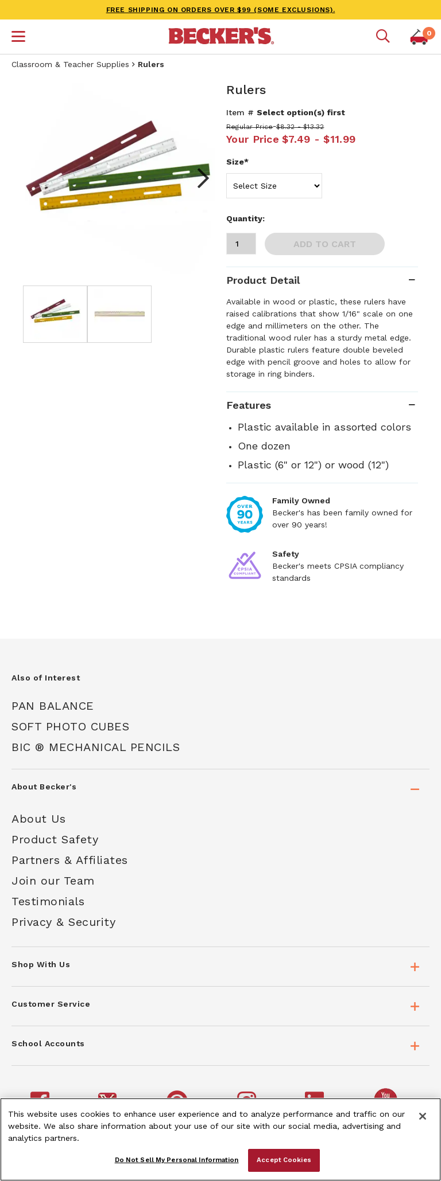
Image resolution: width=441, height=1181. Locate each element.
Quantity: (245, 218)
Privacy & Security (63, 922)
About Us (38, 819)
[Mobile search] (383, 36)
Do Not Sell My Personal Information (177, 1160)
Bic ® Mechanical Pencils (95, 747)
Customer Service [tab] (50, 1003)
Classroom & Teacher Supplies (70, 64)
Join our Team (53, 880)
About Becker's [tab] (43, 786)
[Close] (422, 1116)
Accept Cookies (284, 1160)
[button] (18, 38)
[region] (220, 1139)
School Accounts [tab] (48, 1043)
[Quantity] (241, 244)
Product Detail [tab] (263, 280)
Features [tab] (248, 405)
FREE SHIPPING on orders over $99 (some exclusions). (220, 10)
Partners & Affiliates (69, 860)
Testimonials (47, 901)
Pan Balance (52, 706)
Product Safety (54, 839)
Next (197, 178)
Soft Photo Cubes (70, 726)
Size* (237, 161)
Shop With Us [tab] (40, 964)
